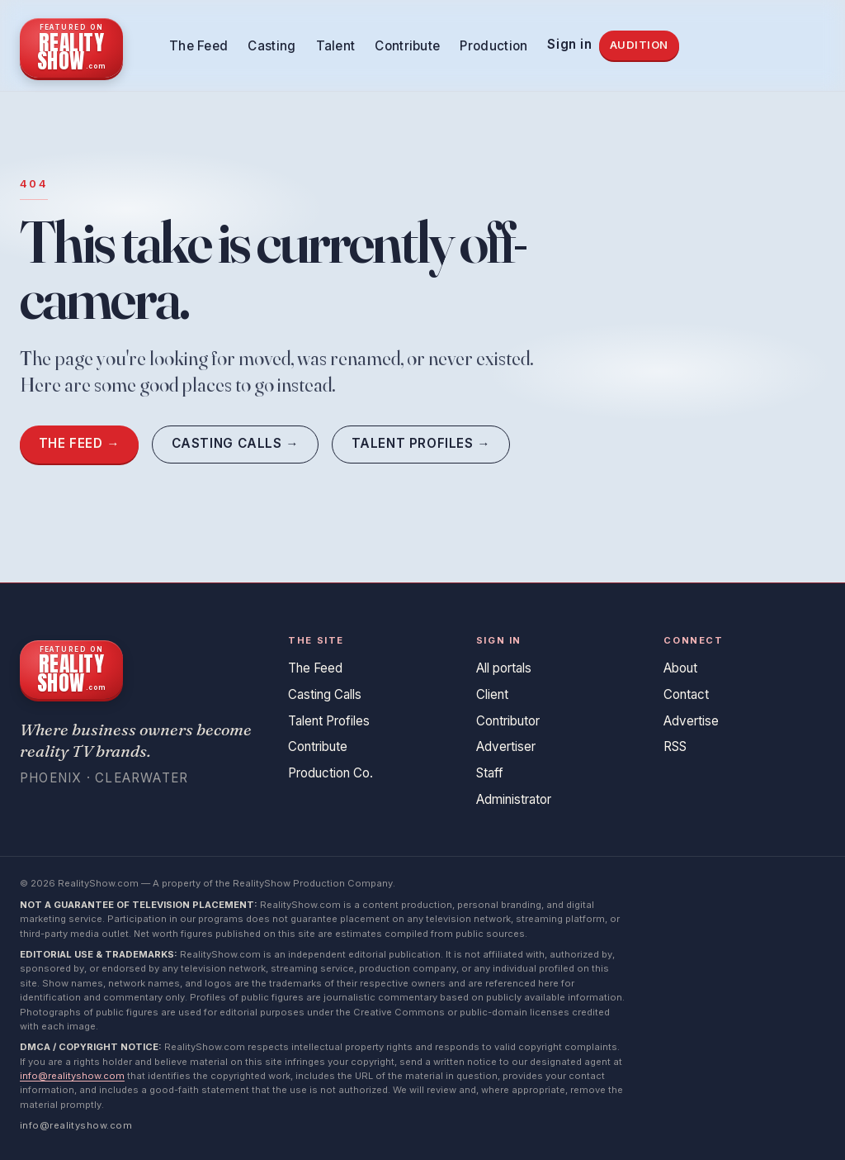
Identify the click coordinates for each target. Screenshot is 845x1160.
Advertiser (506, 746)
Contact (686, 694)
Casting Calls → (235, 443)
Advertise (691, 721)
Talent (336, 46)
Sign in (569, 44)
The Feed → (79, 443)
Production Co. (330, 773)
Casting (271, 46)
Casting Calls (324, 694)
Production (493, 46)
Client (492, 694)
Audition (639, 44)
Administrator (513, 799)
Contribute (407, 46)
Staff (489, 773)
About (680, 668)
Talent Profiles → (421, 443)
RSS (675, 746)
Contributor (508, 721)
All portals (503, 668)
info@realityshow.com (72, 1076)
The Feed (198, 46)
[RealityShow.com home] (71, 45)
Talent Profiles (329, 721)
